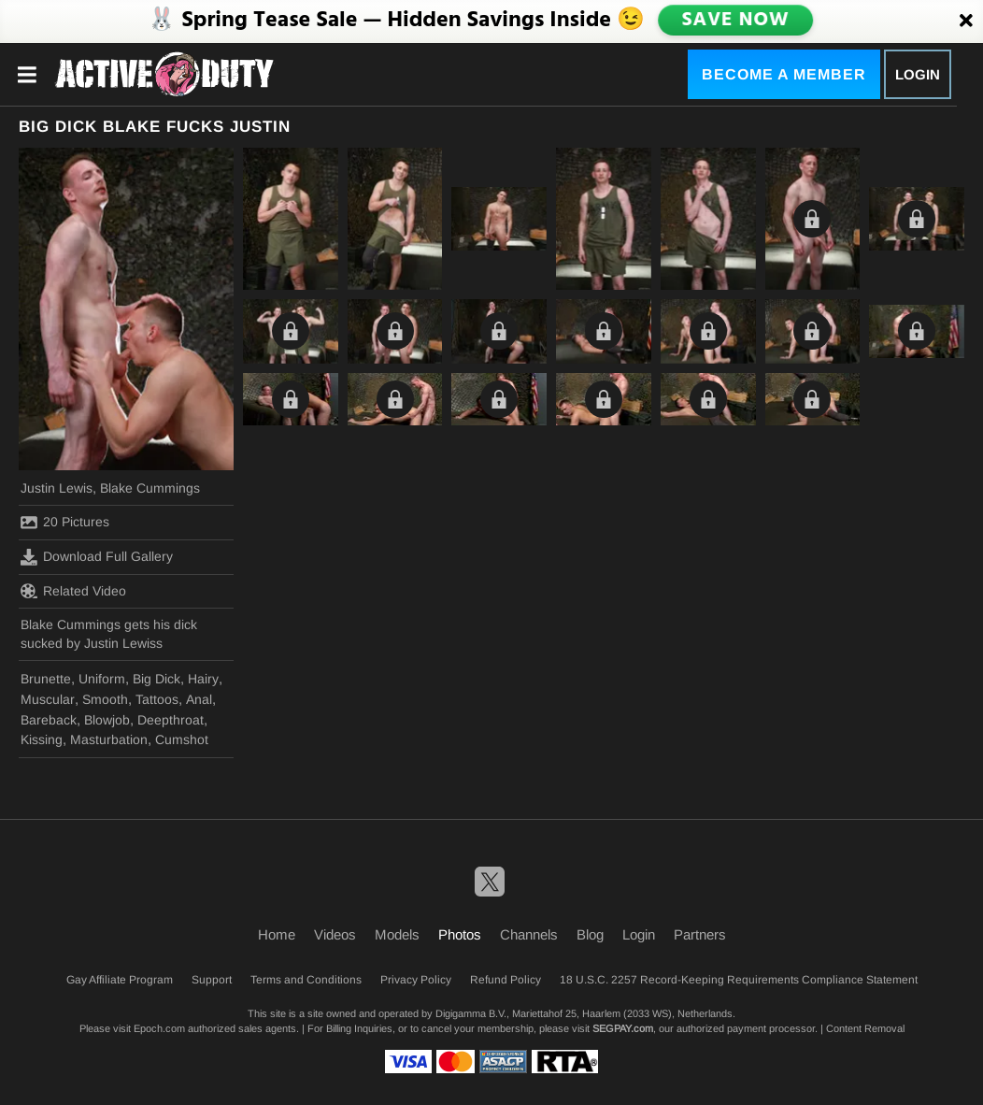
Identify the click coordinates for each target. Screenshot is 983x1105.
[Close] (966, 21)
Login (917, 74)
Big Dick (156, 678)
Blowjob (107, 719)
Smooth (105, 699)
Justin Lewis (57, 488)
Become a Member (784, 74)
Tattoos (156, 699)
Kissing (42, 739)
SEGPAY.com (622, 1028)
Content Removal (865, 1028)
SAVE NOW (735, 20)
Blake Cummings (150, 488)
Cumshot (181, 739)
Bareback (49, 719)
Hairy (203, 678)
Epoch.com (159, 1028)
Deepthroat (170, 719)
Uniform (101, 678)
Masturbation (109, 739)
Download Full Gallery (97, 557)
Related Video (73, 590)
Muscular (48, 699)
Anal (199, 699)
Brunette (46, 678)
